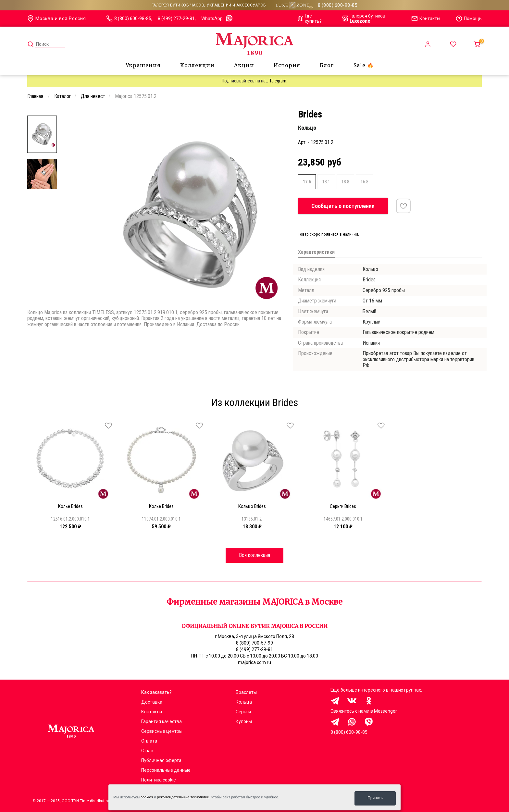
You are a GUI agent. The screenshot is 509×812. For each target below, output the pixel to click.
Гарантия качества (161, 721)
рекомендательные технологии (183, 798)
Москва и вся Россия (56, 18)
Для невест (93, 96)
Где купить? (310, 18)
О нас (147, 750)
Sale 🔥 (364, 65)
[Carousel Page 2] (101, 113)
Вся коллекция (254, 555)
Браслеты (246, 692)
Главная (35, 96)
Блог (327, 65)
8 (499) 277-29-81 (176, 18)
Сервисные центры (161, 731)
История (287, 65)
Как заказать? (156, 692)
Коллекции (197, 65)
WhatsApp (217, 18)
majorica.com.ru (254, 662)
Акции (244, 65)
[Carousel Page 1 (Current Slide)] (97, 113)
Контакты (151, 711)
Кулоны (244, 721)
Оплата (149, 741)
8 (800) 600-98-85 (338, 5)
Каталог (62, 96)
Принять (375, 798)
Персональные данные (166, 770)
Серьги (243, 711)
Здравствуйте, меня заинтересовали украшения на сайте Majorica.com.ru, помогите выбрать (335, 721)
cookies (147, 798)
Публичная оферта (161, 760)
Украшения (143, 65)
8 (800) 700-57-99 (254, 643)
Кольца (244, 702)
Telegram (277, 80)
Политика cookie (158, 779)
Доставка (151, 702)
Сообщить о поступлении (343, 206)
